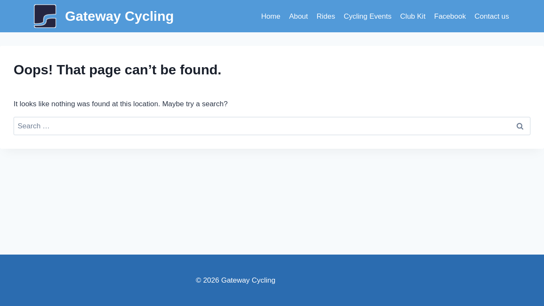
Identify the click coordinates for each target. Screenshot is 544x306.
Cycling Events (367, 16)
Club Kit (413, 16)
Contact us (492, 16)
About (298, 16)
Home (270, 16)
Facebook (450, 16)
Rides (326, 16)
